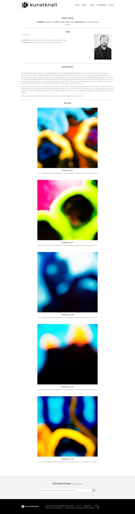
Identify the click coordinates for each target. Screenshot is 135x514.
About (92, 5)
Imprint (79, 505)
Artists (84, 5)
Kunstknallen (101, 5)
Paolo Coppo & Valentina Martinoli (85, 508)
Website (67, 25)
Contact (111, 5)
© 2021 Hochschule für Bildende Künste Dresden (60, 505)
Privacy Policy (87, 505)
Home (77, 5)
